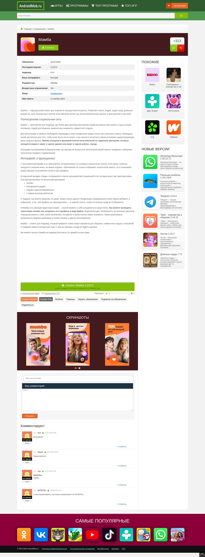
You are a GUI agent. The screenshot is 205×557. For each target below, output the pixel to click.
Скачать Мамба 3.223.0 (77, 286)
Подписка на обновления (113, 299)
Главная (27, 29)
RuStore (59, 299)
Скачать (48, 47)
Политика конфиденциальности (54, 553)
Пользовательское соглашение (82, 553)
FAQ (123, 553)
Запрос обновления (88, 299)
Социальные (40, 29)
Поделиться (27, 305)
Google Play (46, 299)
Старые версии (29, 299)
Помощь (70, 299)
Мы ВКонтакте (103, 553)
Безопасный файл (30, 293)
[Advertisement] (49, 256)
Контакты (115, 553)
